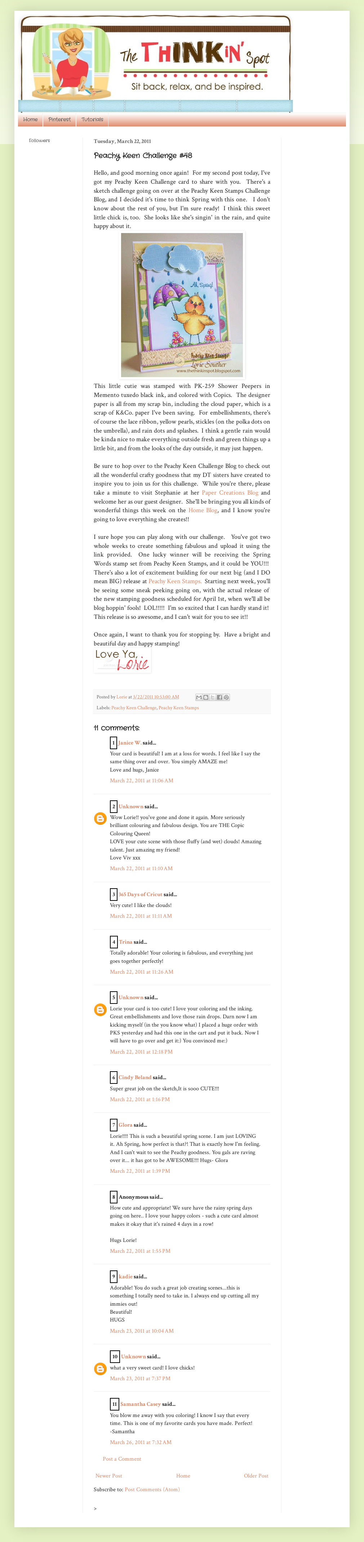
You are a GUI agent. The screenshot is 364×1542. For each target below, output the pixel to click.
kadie (126, 1276)
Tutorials (92, 119)
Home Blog (202, 510)
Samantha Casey (140, 1404)
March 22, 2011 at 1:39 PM (140, 1171)
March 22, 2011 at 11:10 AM (141, 868)
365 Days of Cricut (141, 894)
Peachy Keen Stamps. (175, 581)
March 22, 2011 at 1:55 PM (140, 1251)
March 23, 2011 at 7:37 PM (140, 1378)
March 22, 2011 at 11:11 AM (141, 916)
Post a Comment (122, 1459)
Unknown (131, 806)
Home (30, 119)
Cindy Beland (135, 1077)
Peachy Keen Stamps (179, 707)
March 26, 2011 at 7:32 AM (141, 1442)
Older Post (256, 1476)
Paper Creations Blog (230, 492)
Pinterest (59, 119)
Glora (126, 1125)
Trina (126, 942)
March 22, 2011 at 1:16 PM (140, 1099)
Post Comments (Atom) (152, 1489)
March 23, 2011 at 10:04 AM (142, 1331)
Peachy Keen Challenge (133, 707)
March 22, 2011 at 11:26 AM (141, 972)
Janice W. (130, 743)
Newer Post (109, 1476)
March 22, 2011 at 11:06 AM (141, 781)
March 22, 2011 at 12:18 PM (141, 1052)
